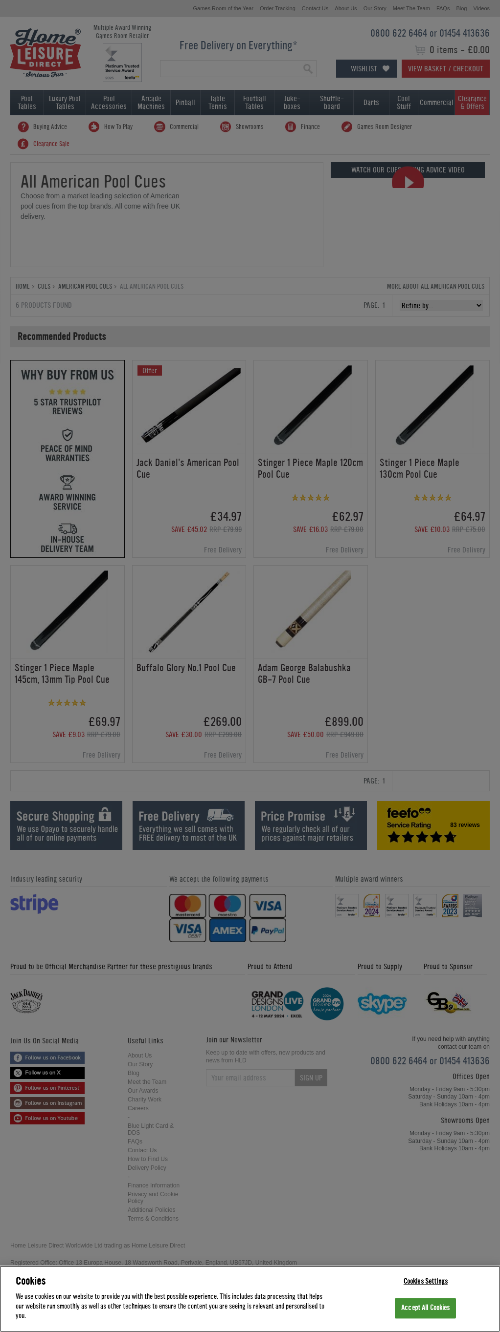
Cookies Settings (426, 1281)
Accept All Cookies (425, 1308)
